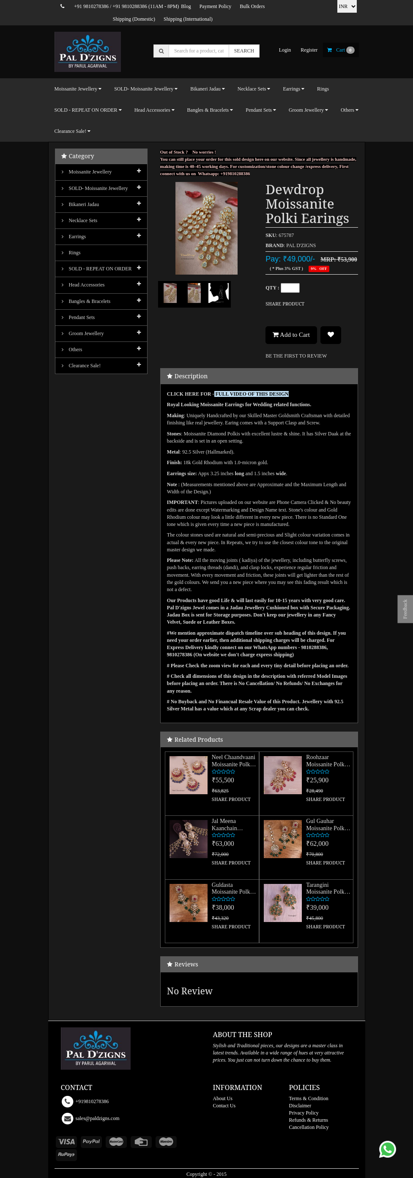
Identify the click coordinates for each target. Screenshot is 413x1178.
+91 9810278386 (91, 6)
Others (72, 349)
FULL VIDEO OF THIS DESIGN (251, 394)
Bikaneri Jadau (80, 204)
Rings (323, 89)
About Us (222, 1098)
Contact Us (224, 1106)
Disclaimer (300, 1106)
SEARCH (244, 51)
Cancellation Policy (309, 1127)
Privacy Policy (304, 1113)
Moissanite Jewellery (87, 172)
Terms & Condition (308, 1098)
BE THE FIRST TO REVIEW (296, 356)
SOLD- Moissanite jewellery (95, 188)
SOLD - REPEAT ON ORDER (97, 269)
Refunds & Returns (308, 1120)
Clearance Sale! (81, 366)
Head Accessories (83, 285)
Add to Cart (291, 334)
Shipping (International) (188, 19)
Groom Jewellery (83, 333)
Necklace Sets (80, 220)
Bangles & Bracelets (86, 301)
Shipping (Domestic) (134, 19)
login (285, 50)
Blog (186, 6)
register (309, 50)
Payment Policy (216, 6)
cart (340, 50)
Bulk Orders (252, 6)
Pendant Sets (78, 317)
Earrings (74, 236)
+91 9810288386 (129, 6)
